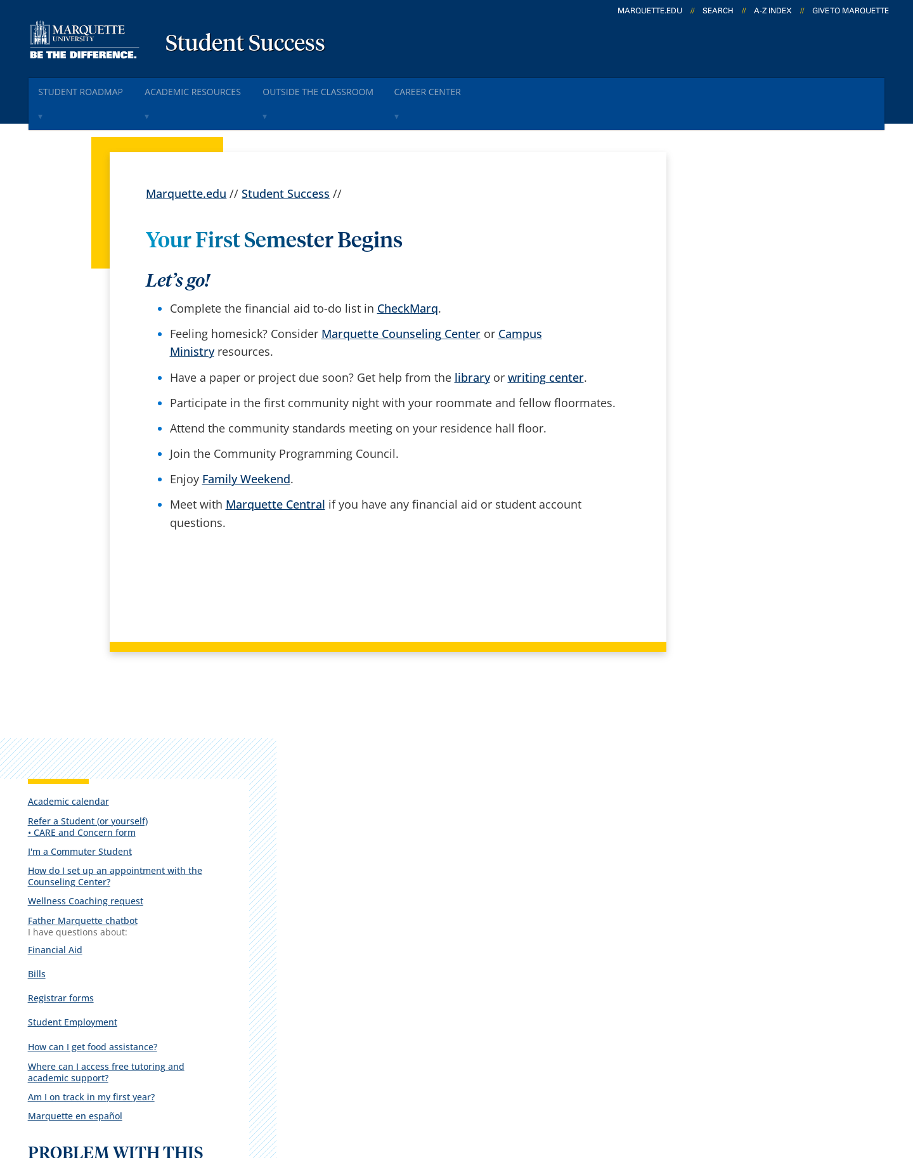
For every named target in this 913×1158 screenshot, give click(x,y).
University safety (487, 1007)
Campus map (327, 907)
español (313, 841)
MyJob (459, 974)
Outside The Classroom (350, 88)
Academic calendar (727, 244)
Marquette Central (275, 473)
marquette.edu (650, 10)
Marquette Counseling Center (401, 302)
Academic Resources (212, 88)
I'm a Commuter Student (739, 294)
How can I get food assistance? (752, 485)
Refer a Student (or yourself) (747, 263)
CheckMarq (407, 277)
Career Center (474, 88)
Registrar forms (720, 437)
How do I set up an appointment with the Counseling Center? (755, 318)
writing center (546, 345)
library (472, 345)
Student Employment (732, 460)
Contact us (320, 974)
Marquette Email (487, 874)
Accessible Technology (807, 1083)
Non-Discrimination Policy (656, 1083)
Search (718, 10)
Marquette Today (488, 841)
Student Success (245, 44)
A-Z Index (773, 10)
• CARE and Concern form (741, 275)
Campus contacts (338, 941)
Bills (696, 414)
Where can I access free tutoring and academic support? (756, 509)
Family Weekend (246, 447)
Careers (312, 874)
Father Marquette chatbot (742, 363)
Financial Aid (714, 392)
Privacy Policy (432, 1083)
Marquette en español (734, 554)
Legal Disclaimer (527, 1083)
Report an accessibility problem (754, 638)
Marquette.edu (186, 162)
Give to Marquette (850, 10)
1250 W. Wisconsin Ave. (109, 858)
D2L (453, 941)
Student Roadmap (87, 88)
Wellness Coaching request (745, 344)
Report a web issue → (723, 938)
